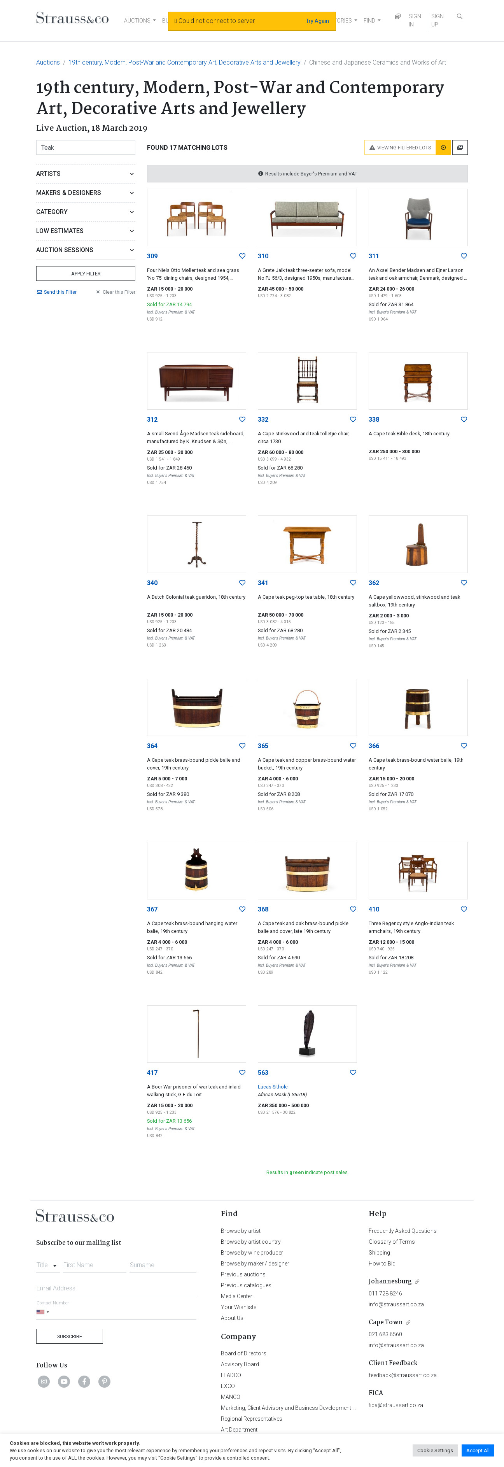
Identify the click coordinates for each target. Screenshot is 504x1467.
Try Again (317, 21)
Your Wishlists (239, 1307)
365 (263, 746)
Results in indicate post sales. (307, 1172)
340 (152, 583)
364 (152, 746)
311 (374, 256)
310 (263, 256)
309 (152, 256)
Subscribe (69, 1336)
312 (152, 419)
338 (374, 419)
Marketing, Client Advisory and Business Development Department (301, 1408)
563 (263, 1072)
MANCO (230, 1397)
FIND (369, 21)
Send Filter (56, 292)
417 (152, 1072)
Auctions (48, 62)
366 (374, 746)
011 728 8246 (385, 1293)
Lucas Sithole (273, 1087)
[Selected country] (44, 1312)
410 (374, 909)
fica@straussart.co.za (396, 1405)
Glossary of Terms (392, 1242)
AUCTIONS (137, 21)
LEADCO (231, 1375)
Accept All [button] (478, 1450)
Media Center (236, 1296)
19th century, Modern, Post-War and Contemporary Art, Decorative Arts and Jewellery (184, 62)
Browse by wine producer (252, 1253)
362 (374, 583)
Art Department (239, 1430)
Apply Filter (86, 274)
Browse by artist (241, 1231)
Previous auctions (243, 1274)
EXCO (228, 1386)
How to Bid (382, 1263)
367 (152, 909)
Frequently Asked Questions (403, 1231)
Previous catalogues (246, 1285)
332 (263, 419)
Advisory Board (240, 1364)
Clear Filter (115, 292)
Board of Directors (243, 1353)
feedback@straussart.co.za (403, 1375)
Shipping (379, 1253)
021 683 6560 (385, 1334)
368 (263, 909)
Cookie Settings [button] (435, 1450)
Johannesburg (390, 1281)
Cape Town (386, 1322)
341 (263, 583)
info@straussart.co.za (396, 1304)
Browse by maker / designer (255, 1263)
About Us (232, 1318)
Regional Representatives (251, 1419)
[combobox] (48, 1263)
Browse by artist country (251, 1242)
